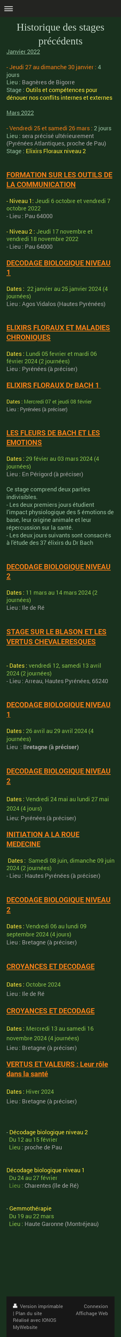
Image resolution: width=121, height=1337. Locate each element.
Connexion (96, 1306)
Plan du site (28, 1313)
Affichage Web (92, 1313)
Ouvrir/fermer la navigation (60, 8)
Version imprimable (38, 1306)
